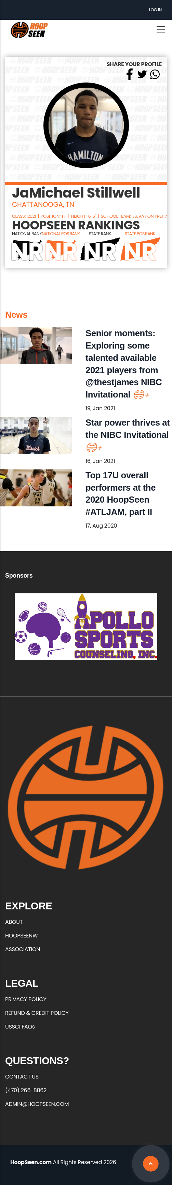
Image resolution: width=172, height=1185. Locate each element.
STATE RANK (100, 234)
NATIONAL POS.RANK (61, 234)
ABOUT (14, 922)
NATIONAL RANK (27, 234)
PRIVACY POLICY (25, 999)
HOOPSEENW (21, 936)
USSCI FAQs (20, 1027)
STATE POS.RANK (140, 234)
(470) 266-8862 (26, 1090)
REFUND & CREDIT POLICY (37, 1013)
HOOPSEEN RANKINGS (76, 225)
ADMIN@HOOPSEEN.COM (37, 1104)
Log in (155, 10)
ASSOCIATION (22, 949)
